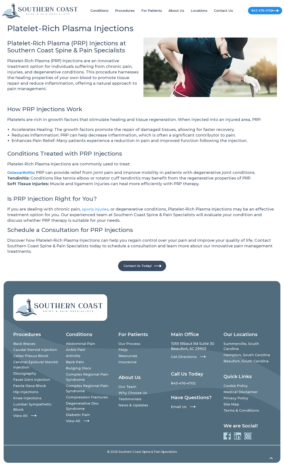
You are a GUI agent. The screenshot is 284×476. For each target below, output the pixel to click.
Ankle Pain (76, 350)
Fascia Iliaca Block (30, 387)
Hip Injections (26, 393)
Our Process (129, 344)
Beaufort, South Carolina (246, 367)
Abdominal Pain (81, 344)
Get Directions (184, 357)
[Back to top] (271, 467)
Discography (25, 374)
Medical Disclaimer (241, 398)
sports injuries (96, 209)
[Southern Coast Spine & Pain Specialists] (40, 10)
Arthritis (73, 356)
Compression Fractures (88, 399)
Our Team (127, 388)
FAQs (123, 350)
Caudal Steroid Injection (35, 350)
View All (20, 418)
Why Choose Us (133, 394)
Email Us (179, 407)
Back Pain (75, 363)
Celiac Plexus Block (31, 356)
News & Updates (133, 407)
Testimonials (130, 400)
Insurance (127, 363)
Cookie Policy (236, 392)
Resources (128, 356)
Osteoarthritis (22, 172)
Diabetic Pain (78, 417)
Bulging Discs (79, 369)
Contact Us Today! (137, 266)
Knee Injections (28, 400)
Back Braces (24, 344)
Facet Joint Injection (32, 381)
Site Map (232, 411)
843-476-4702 (256, 10)
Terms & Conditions (242, 417)
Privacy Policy (236, 405)
